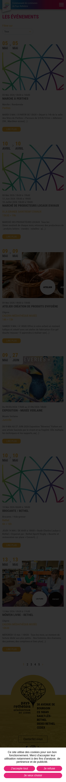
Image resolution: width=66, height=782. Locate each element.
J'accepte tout (19, 768)
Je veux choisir (33, 775)
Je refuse (49, 768)
